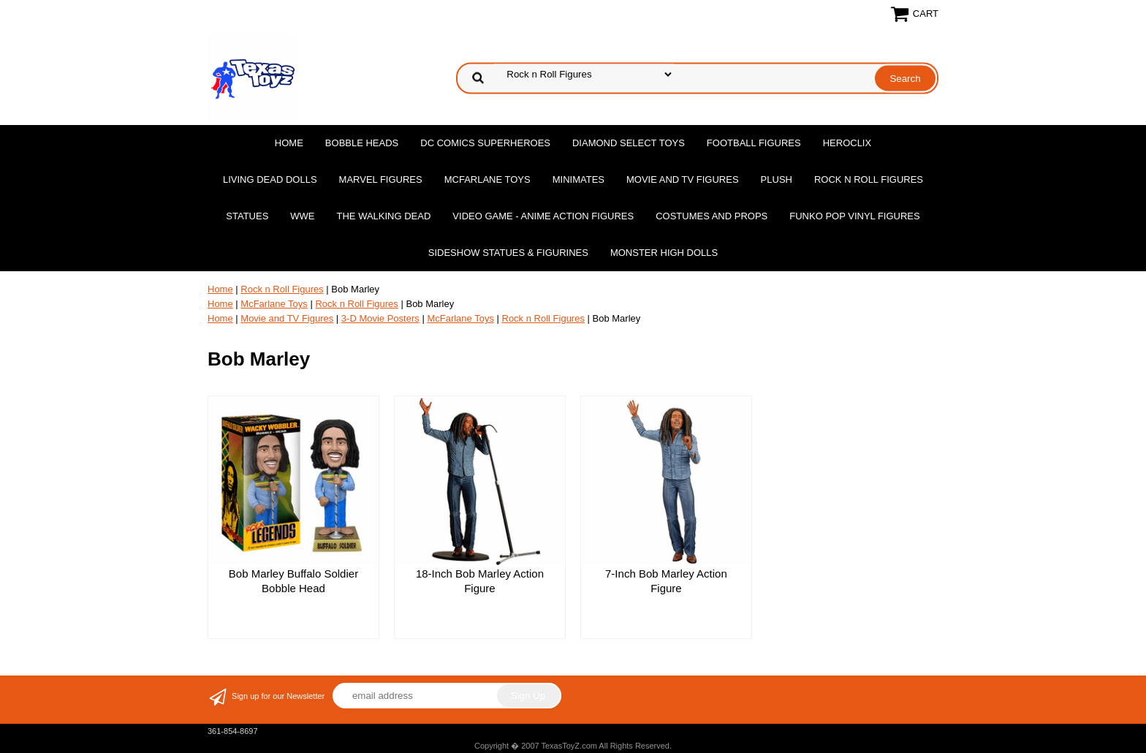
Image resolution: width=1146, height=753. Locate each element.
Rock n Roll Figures (868, 179)
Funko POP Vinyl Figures (854, 216)
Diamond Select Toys (628, 142)
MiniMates (578, 179)
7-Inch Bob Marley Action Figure (666, 580)
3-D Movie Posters (380, 318)
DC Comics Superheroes (485, 142)
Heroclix (847, 142)
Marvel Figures (380, 179)
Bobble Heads (361, 142)
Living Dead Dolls (270, 179)
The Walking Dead (384, 216)
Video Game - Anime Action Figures (543, 216)
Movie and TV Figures (682, 179)
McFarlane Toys (487, 179)
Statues (247, 216)
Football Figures (754, 142)
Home (289, 142)
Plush (776, 179)
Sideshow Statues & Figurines (508, 252)
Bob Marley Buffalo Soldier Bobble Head (293, 580)
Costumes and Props (711, 216)
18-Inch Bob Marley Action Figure (480, 580)
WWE (302, 216)
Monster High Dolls (664, 252)
